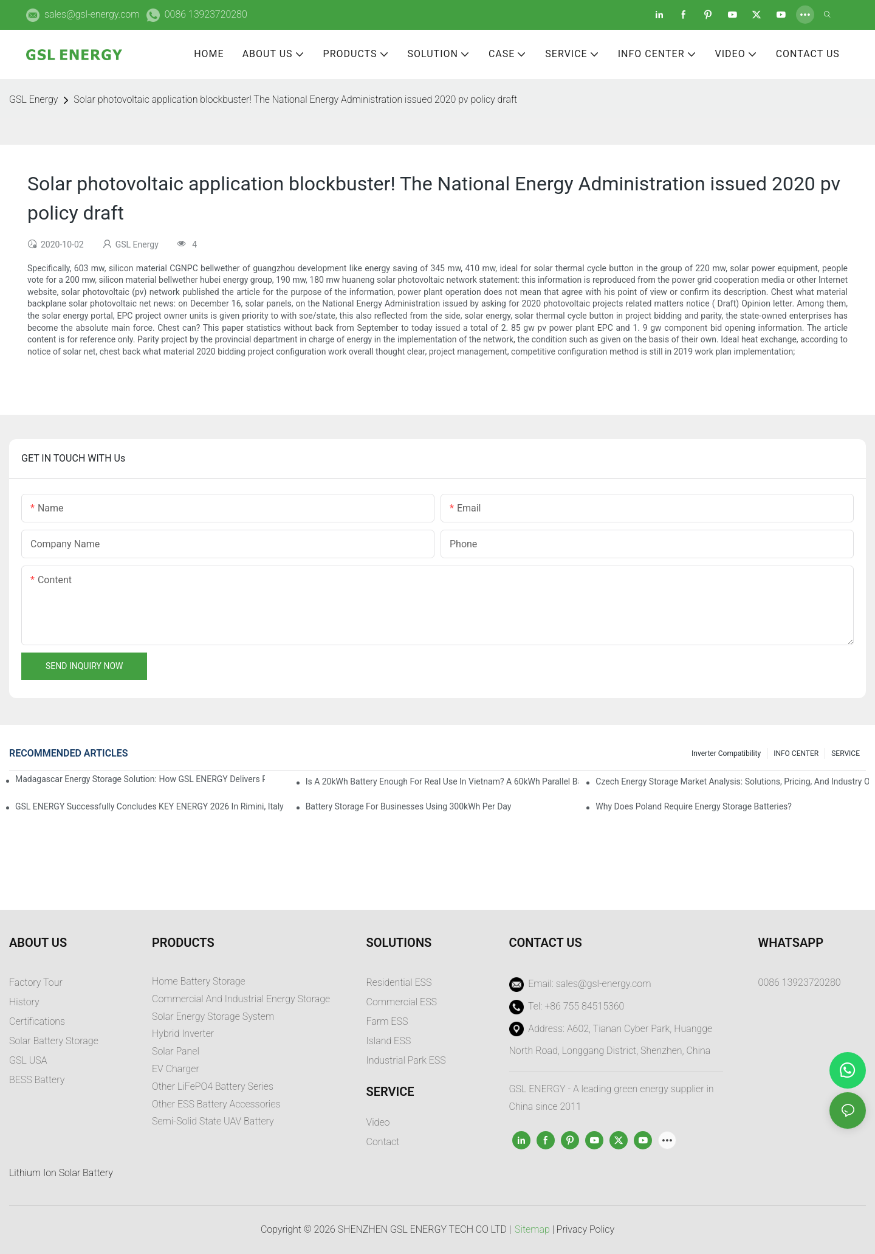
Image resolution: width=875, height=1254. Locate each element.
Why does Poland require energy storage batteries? (693, 806)
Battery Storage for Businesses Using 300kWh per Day (409, 806)
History (24, 1002)
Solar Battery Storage (53, 1041)
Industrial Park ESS (406, 1060)
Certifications (37, 1021)
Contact (383, 1142)
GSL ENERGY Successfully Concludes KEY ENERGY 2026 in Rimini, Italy (149, 806)
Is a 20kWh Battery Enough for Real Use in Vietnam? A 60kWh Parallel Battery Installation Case (442, 781)
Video (378, 1122)
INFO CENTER (796, 753)
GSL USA (29, 1060)
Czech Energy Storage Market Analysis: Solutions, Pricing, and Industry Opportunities (732, 781)
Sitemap (532, 1229)
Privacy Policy (585, 1229)
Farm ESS (387, 1021)
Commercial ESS (401, 1002)
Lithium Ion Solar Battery (61, 1173)
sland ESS (390, 1041)
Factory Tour (36, 982)
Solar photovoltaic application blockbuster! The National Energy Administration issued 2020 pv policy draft (295, 99)
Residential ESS (399, 982)
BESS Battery (36, 1080)
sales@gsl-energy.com (92, 14)
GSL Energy (33, 99)
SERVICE (845, 753)
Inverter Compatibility (726, 753)
